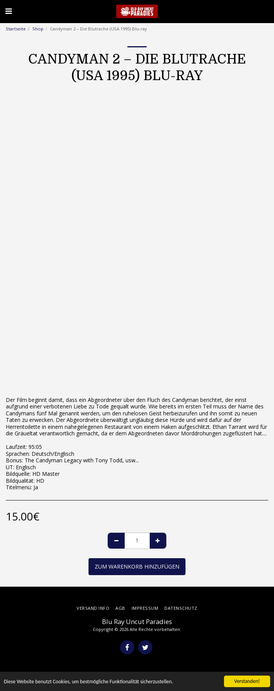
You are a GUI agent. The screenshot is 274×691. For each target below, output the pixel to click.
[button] (8, 11)
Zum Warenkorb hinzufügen (137, 566)
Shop (37, 29)
